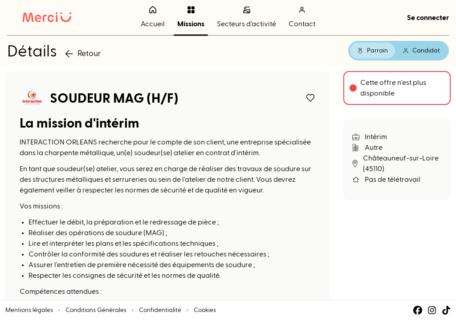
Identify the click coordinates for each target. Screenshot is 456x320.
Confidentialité (160, 310)
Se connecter (428, 17)
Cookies (205, 310)
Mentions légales (29, 310)
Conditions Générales (95, 310)
